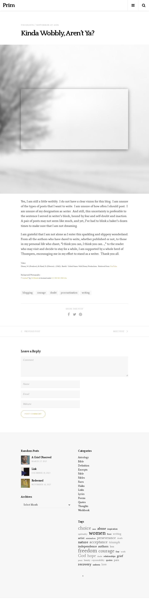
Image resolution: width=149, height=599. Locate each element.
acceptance (99, 542)
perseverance (106, 538)
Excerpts (83, 469)
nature (83, 542)
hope (91, 555)
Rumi (109, 534)
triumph (114, 542)
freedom (87, 550)
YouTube (113, 266)
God (82, 555)
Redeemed (37, 480)
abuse (101, 528)
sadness (96, 564)
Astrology (83, 457)
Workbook (84, 510)
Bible (81, 461)
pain (116, 560)
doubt (53, 292)
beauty (87, 560)
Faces (81, 481)
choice (84, 528)
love (104, 564)
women (97, 533)
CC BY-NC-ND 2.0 (59, 278)
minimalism (91, 538)
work (123, 551)
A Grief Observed (41, 457)
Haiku (81, 486)
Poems (81, 498)
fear (117, 551)
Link (34, 469)
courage (41, 292)
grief (120, 556)
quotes (109, 560)
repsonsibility (98, 560)
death (120, 538)
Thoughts (27, 25)
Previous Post (30, 331)
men (94, 529)
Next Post (120, 331)
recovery (84, 564)
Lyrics (81, 494)
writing (86, 292)
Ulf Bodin (35, 278)
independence (87, 546)
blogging (28, 292)
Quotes (82, 502)
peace (80, 560)
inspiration (112, 528)
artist (81, 538)
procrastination (69, 292)
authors (103, 546)
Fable (81, 473)
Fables (81, 477)
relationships (109, 556)
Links (81, 489)
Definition (83, 465)
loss (112, 546)
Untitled (25, 278)
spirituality (82, 534)
